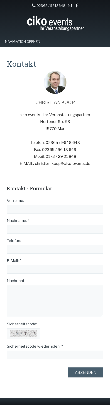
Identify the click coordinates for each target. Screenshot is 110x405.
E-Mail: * (14, 260)
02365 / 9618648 (49, 5)
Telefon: (14, 240)
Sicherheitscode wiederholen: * (35, 346)
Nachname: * (18, 220)
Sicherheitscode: (22, 324)
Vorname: (15, 200)
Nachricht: (16, 280)
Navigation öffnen (22, 42)
